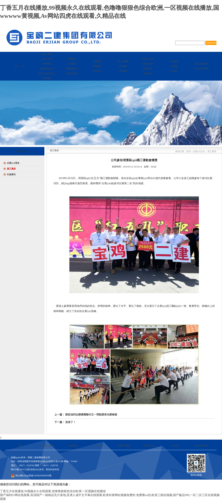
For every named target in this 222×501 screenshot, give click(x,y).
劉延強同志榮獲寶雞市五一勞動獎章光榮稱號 (91, 414)
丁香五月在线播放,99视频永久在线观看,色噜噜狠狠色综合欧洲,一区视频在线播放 (53, 491)
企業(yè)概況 (47, 445)
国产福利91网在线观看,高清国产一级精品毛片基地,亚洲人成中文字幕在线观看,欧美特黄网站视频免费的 (67, 495)
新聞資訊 (73, 445)
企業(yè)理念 (13, 163)
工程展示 (98, 445)
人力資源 (174, 445)
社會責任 (11, 174)
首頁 (20, 445)
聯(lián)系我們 (201, 445)
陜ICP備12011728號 (20, 469)
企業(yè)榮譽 (123, 445)
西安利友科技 (52, 469)
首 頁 (19, 66)
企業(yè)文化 (149, 445)
